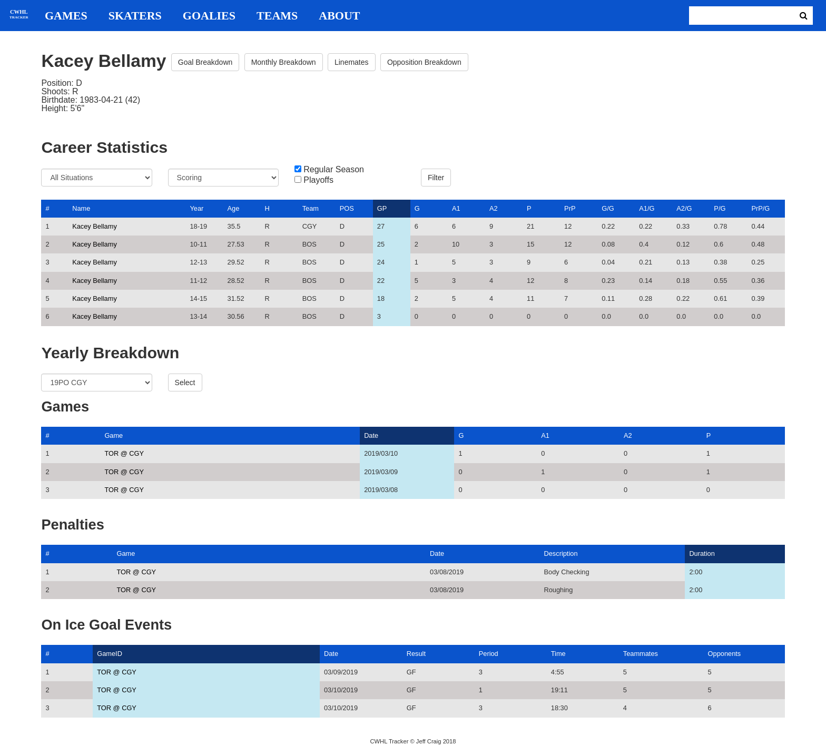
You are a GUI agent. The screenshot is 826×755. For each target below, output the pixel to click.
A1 (456, 208)
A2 (493, 208)
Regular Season (333, 169)
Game (113, 435)
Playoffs (318, 180)
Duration (701, 553)
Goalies (209, 16)
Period (488, 654)
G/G (608, 208)
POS (347, 208)
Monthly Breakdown (283, 62)
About (339, 16)
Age (234, 208)
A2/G (684, 208)
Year (196, 208)
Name (81, 208)
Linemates (352, 62)
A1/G (646, 208)
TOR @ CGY (124, 453)
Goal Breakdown (205, 62)
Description (560, 553)
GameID (109, 654)
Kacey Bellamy (94, 226)
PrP (569, 208)
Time (558, 654)
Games (66, 16)
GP (382, 208)
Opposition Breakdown (424, 62)
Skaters (135, 16)
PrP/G (760, 208)
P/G (719, 208)
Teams (277, 16)
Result (416, 654)
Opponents (724, 654)
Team (310, 208)
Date (371, 435)
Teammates (640, 654)
